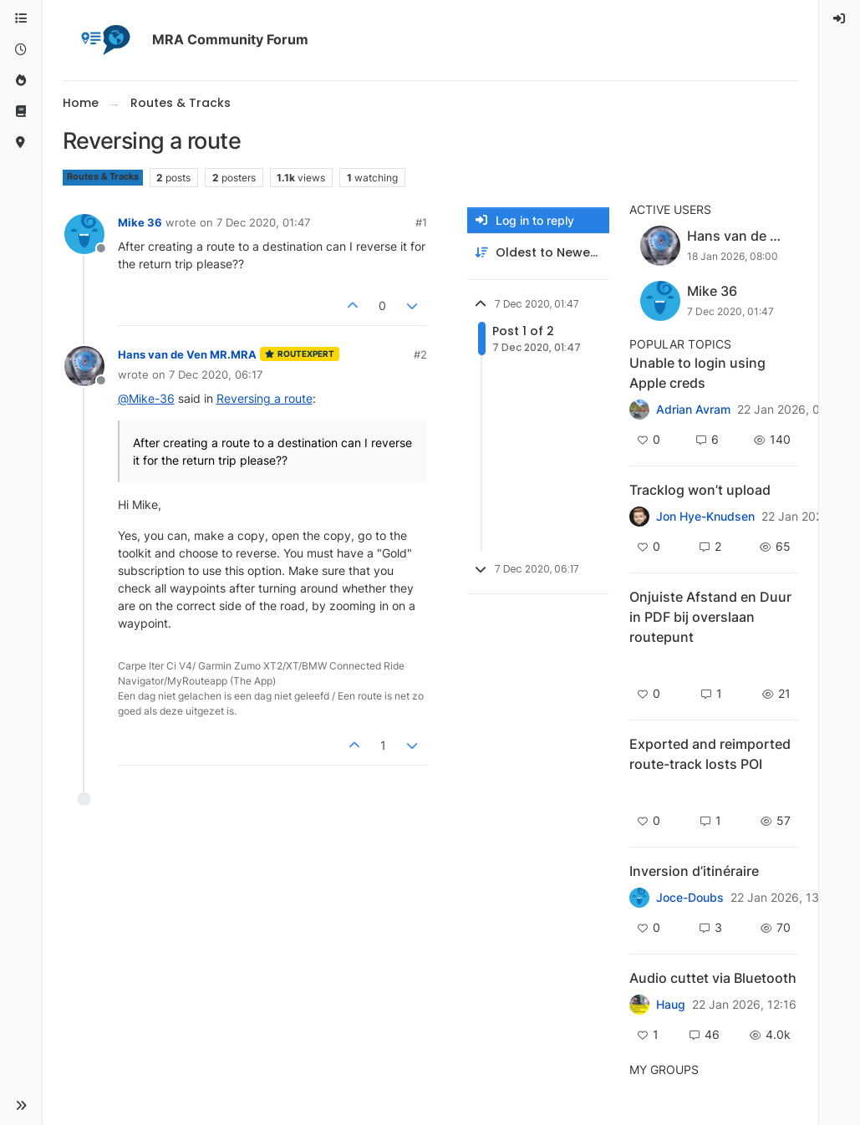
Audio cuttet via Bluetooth (712, 978)
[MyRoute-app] (21, 142)
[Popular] (21, 81)
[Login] (840, 19)
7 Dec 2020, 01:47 (263, 222)
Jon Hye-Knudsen (705, 516)
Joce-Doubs (690, 898)
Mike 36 (140, 222)
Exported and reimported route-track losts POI (710, 754)
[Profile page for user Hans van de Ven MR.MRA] (84, 366)
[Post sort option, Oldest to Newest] (538, 253)
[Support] (21, 111)
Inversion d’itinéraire (694, 871)
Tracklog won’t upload (700, 489)
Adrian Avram (693, 409)
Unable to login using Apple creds (697, 372)
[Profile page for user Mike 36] (84, 234)
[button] (21, 1105)
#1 (421, 222)
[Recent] (21, 50)
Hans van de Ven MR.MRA (187, 354)
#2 (420, 354)
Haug (670, 1004)
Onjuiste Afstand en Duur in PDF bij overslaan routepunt (710, 616)
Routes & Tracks (103, 176)
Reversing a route (264, 398)
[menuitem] (840, 19)
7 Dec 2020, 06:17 (215, 374)
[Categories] (21, 19)
